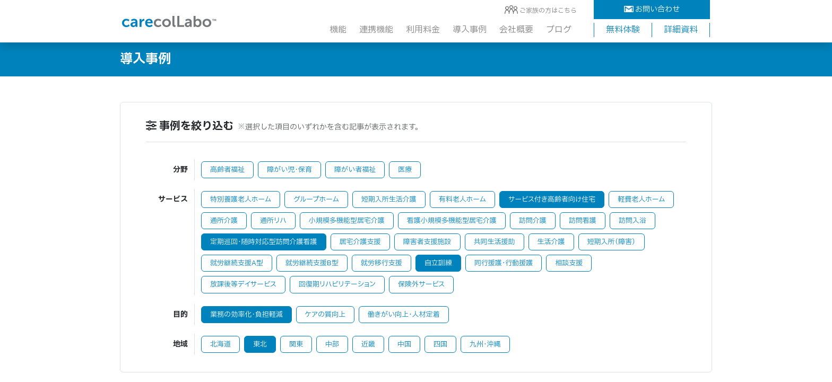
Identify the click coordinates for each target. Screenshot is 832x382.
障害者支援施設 (427, 242)
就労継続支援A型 (236, 263)
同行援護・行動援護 (503, 263)
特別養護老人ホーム (240, 199)
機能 (338, 29)
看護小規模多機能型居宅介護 (452, 220)
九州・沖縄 (485, 344)
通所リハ (273, 220)
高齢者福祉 (227, 169)
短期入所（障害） (611, 242)
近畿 (368, 344)
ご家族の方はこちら (548, 10)
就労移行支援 (381, 263)
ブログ (558, 29)
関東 (296, 344)
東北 (260, 344)
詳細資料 (681, 29)
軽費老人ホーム (641, 199)
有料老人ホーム (462, 199)
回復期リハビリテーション (337, 284)
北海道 (220, 344)
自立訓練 (438, 263)
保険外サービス (421, 284)
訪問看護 (582, 220)
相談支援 (569, 263)
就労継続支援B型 (312, 263)
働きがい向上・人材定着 (404, 314)
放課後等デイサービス (243, 284)
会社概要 (516, 29)
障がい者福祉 (355, 169)
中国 (404, 344)
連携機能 (376, 29)
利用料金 (423, 29)
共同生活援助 (494, 242)
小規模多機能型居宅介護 (347, 220)
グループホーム (316, 199)
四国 (440, 344)
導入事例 (470, 29)
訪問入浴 (632, 220)
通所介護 (224, 220)
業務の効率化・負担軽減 (246, 314)
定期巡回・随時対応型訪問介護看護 (263, 242)
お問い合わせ (652, 9)
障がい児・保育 (289, 169)
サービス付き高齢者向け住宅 (551, 199)
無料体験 (623, 29)
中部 (332, 344)
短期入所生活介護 (389, 199)
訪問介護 (533, 220)
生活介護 (551, 242)
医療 (405, 169)
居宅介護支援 (360, 242)
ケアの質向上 (325, 314)
